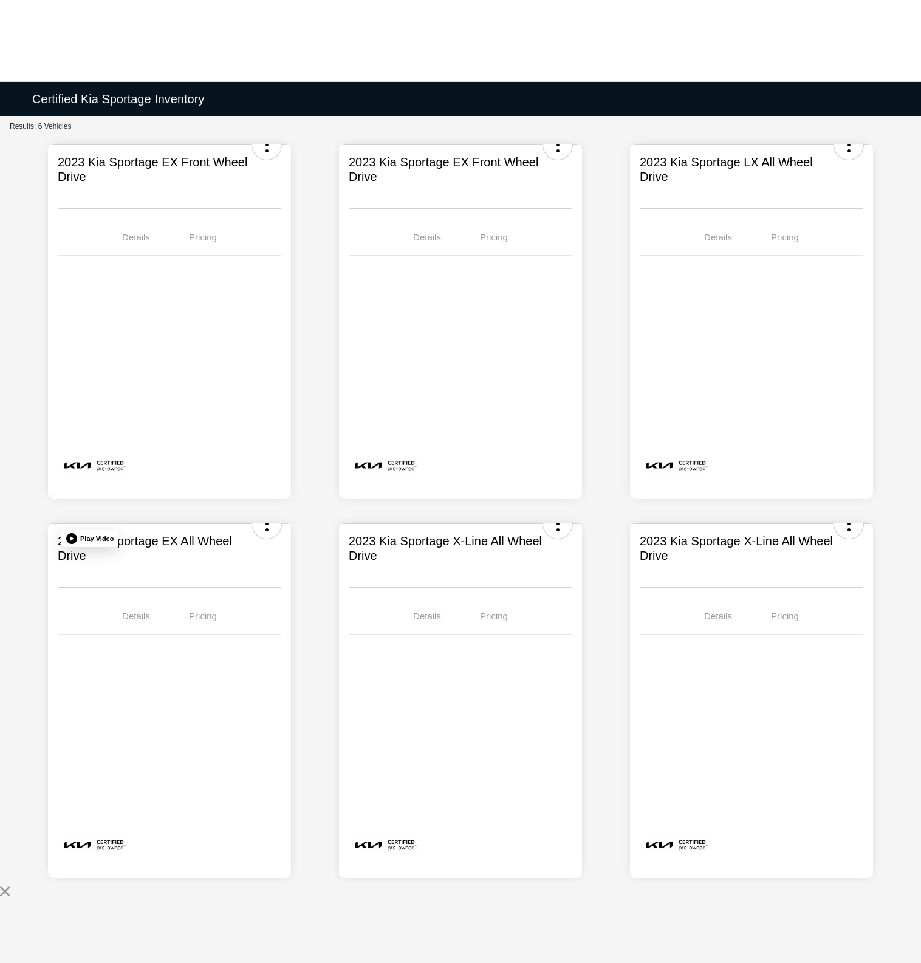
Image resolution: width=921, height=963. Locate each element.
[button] (89, 538)
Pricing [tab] (203, 237)
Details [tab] (136, 237)
